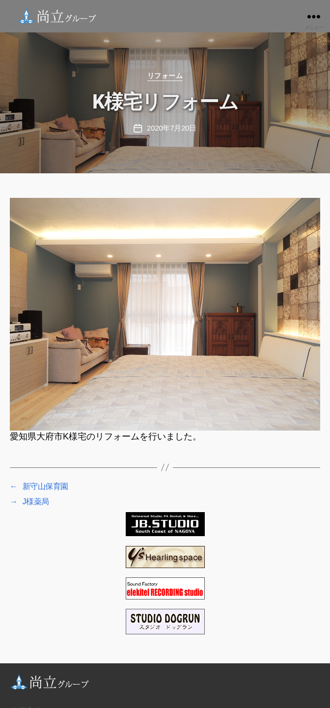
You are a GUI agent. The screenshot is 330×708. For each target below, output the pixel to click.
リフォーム (165, 76)
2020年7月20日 (171, 128)
